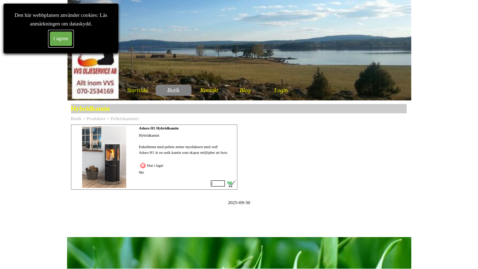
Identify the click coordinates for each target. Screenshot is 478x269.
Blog (245, 90)
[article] (154, 157)
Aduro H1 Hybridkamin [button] (159, 128)
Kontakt (209, 90)
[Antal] (218, 183)
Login (281, 90)
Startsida (137, 90)
